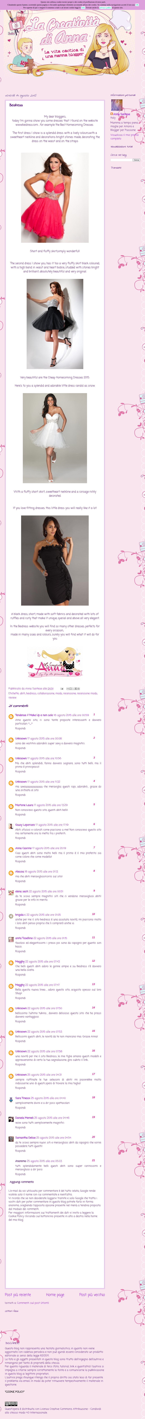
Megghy (19, 962)
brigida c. (20, 915)
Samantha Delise (25, 1138)
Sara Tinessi (22, 1098)
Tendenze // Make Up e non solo (34, 715)
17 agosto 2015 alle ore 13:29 (51, 805)
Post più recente (18, 1295)
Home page (55, 1295)
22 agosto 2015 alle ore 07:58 (44, 1051)
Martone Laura (24, 805)
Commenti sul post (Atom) (33, 1303)
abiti (22, 693)
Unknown (21, 739)
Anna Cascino (23, 848)
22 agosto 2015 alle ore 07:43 (42, 962)
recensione (69, 693)
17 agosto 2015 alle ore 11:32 (43, 782)
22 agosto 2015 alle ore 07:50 (44, 1008)
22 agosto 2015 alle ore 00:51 (46, 892)
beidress (31, 693)
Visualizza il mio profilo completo (125, 137)
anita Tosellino (24, 938)
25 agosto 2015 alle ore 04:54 (53, 1138)
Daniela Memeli (24, 1118)
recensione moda (87, 693)
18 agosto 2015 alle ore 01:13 (41, 872)
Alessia (19, 872)
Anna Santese (34, 689)
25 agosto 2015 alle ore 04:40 (48, 1098)
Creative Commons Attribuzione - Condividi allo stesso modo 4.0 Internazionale (53, 1411)
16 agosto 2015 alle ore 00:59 (71, 715)
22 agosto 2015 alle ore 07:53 (44, 1032)
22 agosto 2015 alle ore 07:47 (42, 985)
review (12, 698)
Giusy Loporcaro (25, 825)
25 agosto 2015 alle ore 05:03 (44, 1161)
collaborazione (45, 693)
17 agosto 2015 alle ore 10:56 (44, 758)
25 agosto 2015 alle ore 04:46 (51, 1118)
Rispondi (20, 728)
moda (58, 693)
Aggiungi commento (22, 1182)
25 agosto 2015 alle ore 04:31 (44, 1075)
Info (83, 8)
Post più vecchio (92, 1295)
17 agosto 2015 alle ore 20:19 (49, 848)
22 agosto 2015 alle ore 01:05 (44, 915)
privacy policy (105, 8)
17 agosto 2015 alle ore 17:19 (52, 825)
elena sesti (21, 892)
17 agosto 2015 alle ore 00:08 (44, 739)
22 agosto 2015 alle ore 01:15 (50, 938)
